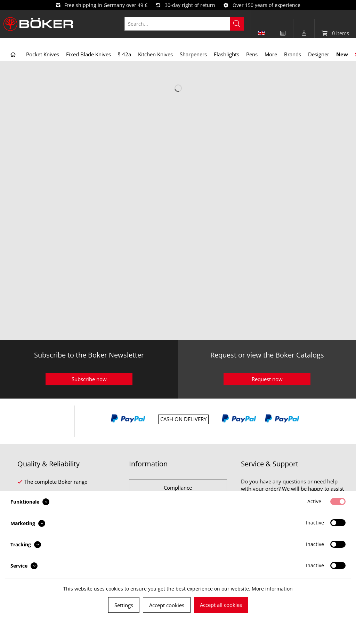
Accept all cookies (221, 604)
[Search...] (184, 24)
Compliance (178, 487)
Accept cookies (166, 605)
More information (272, 588)
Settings (123, 605)
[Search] (237, 24)
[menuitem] (187, 24)
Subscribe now (89, 379)
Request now (267, 379)
